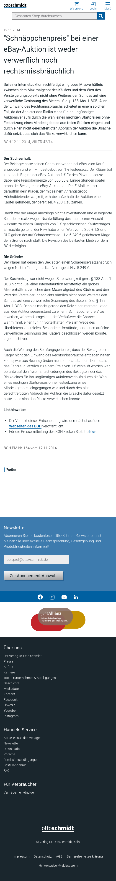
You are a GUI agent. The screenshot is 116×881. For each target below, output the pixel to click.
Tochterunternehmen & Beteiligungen (30, 678)
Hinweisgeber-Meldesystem (58, 865)
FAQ (6, 770)
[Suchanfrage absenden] (101, 16)
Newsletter (11, 743)
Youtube (9, 710)
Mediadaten (12, 689)
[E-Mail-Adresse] (36, 559)
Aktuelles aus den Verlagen (22, 738)
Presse (8, 661)
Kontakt (9, 694)
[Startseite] (58, 831)
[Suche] (55, 16)
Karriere (9, 672)
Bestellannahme (15, 765)
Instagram (11, 716)
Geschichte (11, 683)
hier (92, 431)
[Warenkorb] (76, 6)
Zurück (11, 470)
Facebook (11, 699)
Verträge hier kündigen (20, 792)
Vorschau (10, 754)
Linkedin (9, 705)
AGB (59, 856)
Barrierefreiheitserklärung (85, 856)
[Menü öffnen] (108, 4)
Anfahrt (9, 667)
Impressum (21, 856)
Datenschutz (43, 856)
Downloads (12, 749)
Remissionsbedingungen (21, 760)
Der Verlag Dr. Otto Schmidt (23, 656)
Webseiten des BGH (25, 426)
